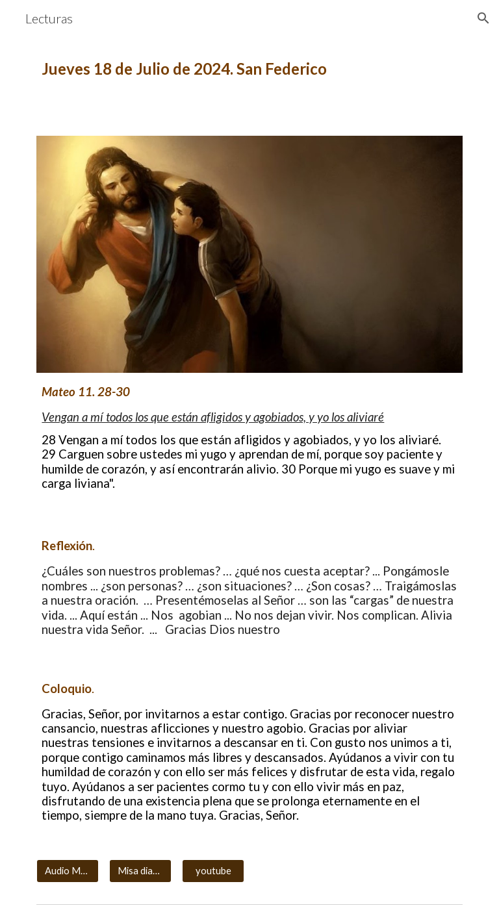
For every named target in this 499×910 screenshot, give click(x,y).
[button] (483, 18)
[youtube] (213, 871)
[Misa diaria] (140, 871)
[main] (249, 69)
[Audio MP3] (67, 871)
